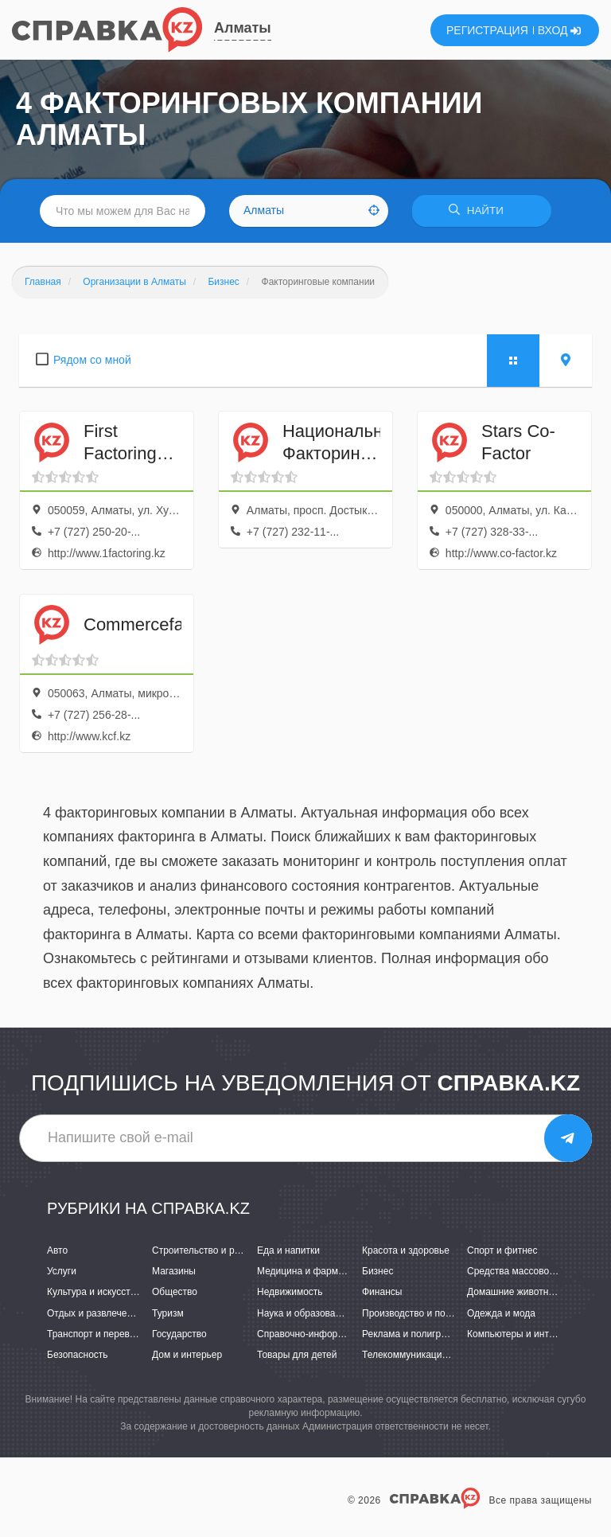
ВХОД (560, 30)
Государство (179, 1334)
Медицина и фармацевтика (318, 1271)
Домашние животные (514, 1291)
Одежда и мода (501, 1313)
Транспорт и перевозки (98, 1334)
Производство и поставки (418, 1313)
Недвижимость (290, 1291)
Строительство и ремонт (206, 1250)
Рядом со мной (92, 359)
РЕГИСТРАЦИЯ (487, 30)
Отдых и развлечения (94, 1313)
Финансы (382, 1291)
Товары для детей (297, 1354)
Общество (174, 1291)
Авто (57, 1250)
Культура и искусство (94, 1291)
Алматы (242, 28)
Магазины (174, 1271)
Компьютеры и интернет (520, 1334)
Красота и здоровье (405, 1250)
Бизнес (377, 1271)
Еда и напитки (288, 1250)
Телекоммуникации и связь (422, 1354)
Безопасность (77, 1354)
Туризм (168, 1313)
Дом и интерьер (187, 1354)
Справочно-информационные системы (343, 1334)
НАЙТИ (484, 210)
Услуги (61, 1271)
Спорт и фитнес (502, 1250)
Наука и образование (304, 1313)
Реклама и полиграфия (413, 1334)
